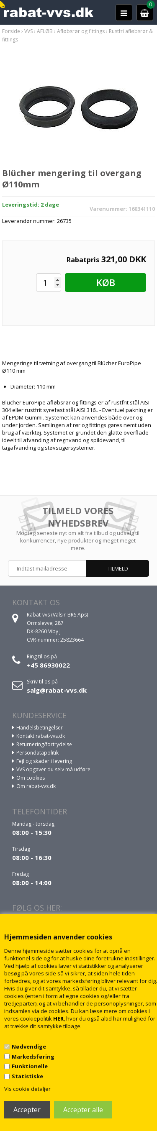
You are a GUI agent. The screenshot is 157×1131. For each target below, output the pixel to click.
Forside (11, 31)
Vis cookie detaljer (27, 1089)
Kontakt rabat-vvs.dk (40, 736)
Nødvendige (29, 1046)
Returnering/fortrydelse (44, 744)
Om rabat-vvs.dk (36, 786)
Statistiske (27, 1076)
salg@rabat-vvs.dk (57, 690)
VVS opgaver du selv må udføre (53, 769)
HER (58, 1018)
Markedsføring (33, 1056)
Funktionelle (30, 1066)
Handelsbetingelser (39, 727)
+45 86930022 (48, 665)
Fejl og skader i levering (44, 761)
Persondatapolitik (37, 752)
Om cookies (30, 777)
